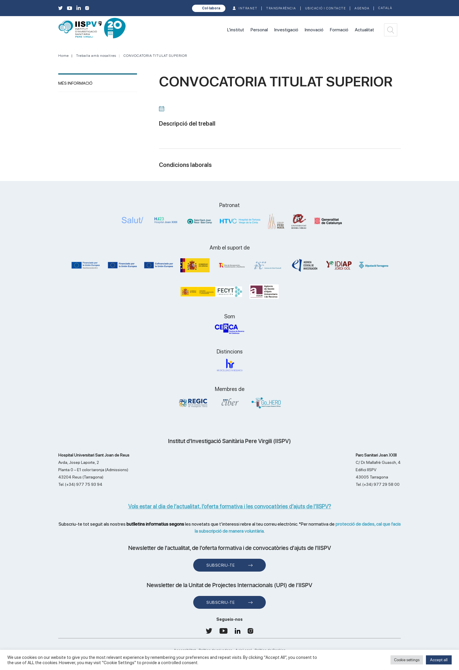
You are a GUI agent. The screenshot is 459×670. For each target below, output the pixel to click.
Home (63, 56)
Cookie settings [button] (406, 660)
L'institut (235, 30)
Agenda (361, 8)
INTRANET (248, 8)
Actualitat (364, 30)
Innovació (314, 30)
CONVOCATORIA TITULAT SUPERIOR (155, 56)
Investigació (286, 30)
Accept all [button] (439, 659)
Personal (259, 30)
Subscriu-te (220, 565)
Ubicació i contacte (325, 8)
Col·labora (211, 8)
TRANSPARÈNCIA (281, 8)
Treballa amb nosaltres (96, 56)
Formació (339, 30)
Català (385, 8)
